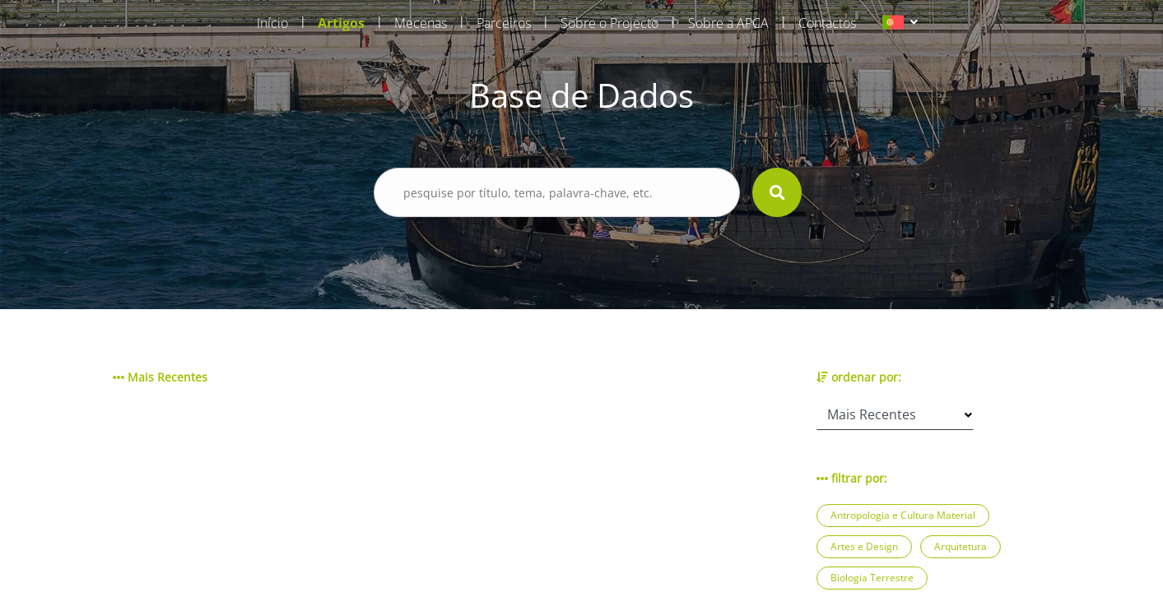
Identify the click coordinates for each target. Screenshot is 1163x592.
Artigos (341, 23)
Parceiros (504, 23)
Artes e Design (864, 546)
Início (272, 23)
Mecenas (420, 23)
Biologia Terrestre (872, 578)
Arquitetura (960, 546)
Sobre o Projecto (609, 23)
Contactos (827, 23)
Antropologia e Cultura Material (902, 515)
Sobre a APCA (728, 23)
